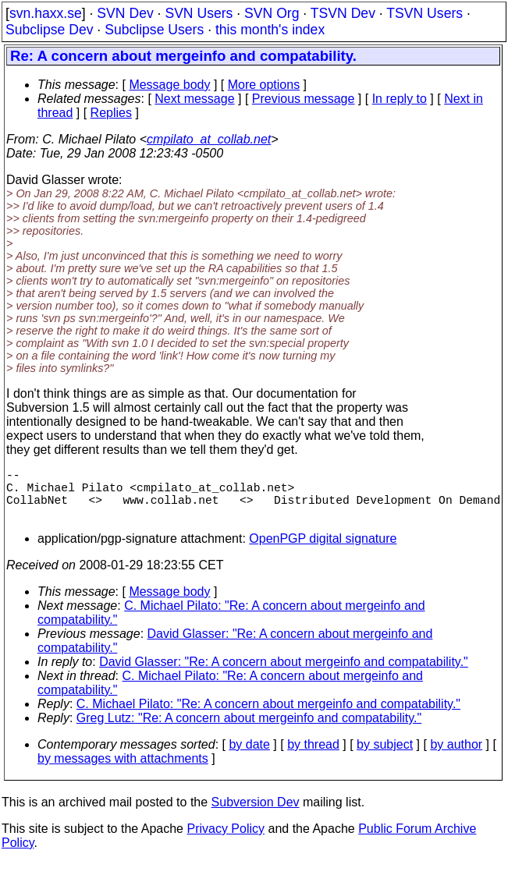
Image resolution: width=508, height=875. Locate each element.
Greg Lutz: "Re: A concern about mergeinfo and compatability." (248, 730)
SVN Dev (125, 13)
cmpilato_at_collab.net (209, 139)
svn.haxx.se (45, 13)
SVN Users (199, 13)
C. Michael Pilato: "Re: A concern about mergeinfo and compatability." (268, 716)
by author (456, 756)
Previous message (303, 98)
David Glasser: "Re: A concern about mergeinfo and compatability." (283, 674)
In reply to (399, 98)
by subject (385, 756)
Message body (169, 84)
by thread (313, 756)
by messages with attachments (122, 771)
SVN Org (271, 13)
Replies (111, 112)
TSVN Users (424, 13)
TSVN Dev (343, 13)
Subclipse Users (154, 29)
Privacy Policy (226, 841)
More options (264, 84)
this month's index (270, 29)
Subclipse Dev (49, 29)
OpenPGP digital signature (322, 551)
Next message (194, 98)
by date (249, 756)
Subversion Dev (255, 814)
